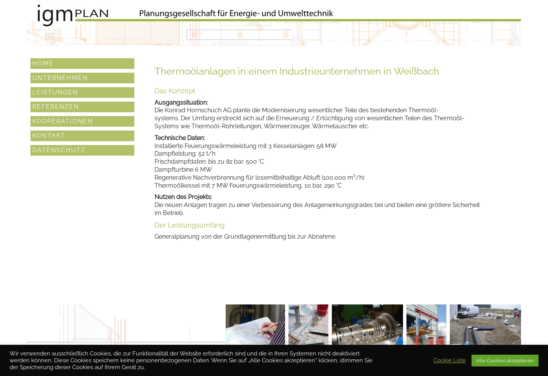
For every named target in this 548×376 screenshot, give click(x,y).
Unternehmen (60, 77)
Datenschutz (59, 150)
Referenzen (55, 106)
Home (43, 63)
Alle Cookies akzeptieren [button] (505, 360)
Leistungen (55, 92)
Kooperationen (62, 121)
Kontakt (48, 135)
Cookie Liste (449, 360)
